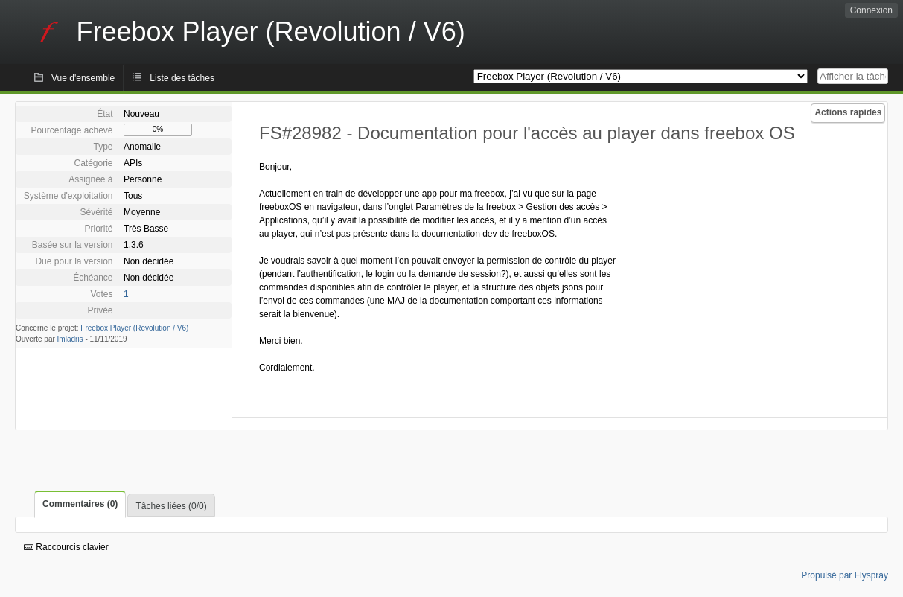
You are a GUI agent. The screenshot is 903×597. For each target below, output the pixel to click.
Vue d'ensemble (83, 78)
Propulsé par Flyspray (844, 575)
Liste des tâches (182, 78)
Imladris (70, 339)
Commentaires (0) (80, 504)
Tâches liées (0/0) (170, 506)
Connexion (871, 10)
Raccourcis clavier (66, 547)
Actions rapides (847, 112)
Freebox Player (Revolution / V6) (134, 328)
